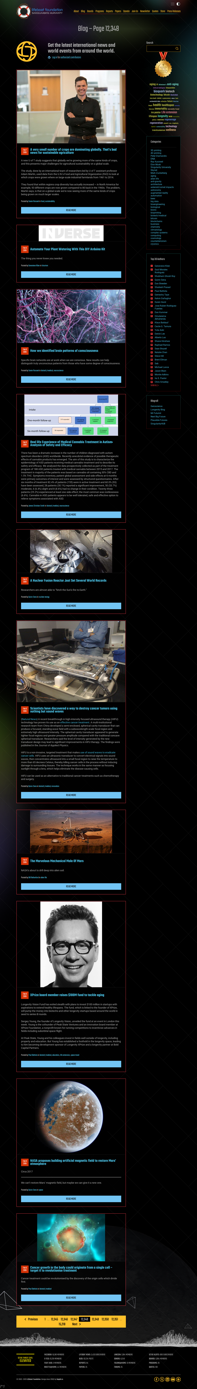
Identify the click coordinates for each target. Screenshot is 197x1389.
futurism (45, 265)
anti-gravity (156, 181)
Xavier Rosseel (33, 201)
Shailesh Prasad (162, 287)
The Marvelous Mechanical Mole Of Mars (57, 861)
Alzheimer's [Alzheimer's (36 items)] (162, 85)
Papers (118, 11)
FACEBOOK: (49, 1355)
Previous (33, 1319)
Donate (126, 11)
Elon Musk (156, 164)
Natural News (29, 719)
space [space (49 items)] (153, 126)
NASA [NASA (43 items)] (170, 117)
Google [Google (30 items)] (150, 106)
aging (153, 176)
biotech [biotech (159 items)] (170, 91)
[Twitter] (162, 1379)
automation (156, 195)
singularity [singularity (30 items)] (175, 123)
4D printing (156, 153)
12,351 (114, 1319)
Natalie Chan (161, 352)
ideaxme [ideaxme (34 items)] (151, 109)
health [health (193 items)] (157, 105)
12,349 (95, 1319)
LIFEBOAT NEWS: (86, 1355)
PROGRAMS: (153, 1363)
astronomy (156, 190)
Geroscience (156, 406)
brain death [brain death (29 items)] (153, 98)
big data (155, 201)
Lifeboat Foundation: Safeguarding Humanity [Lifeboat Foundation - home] (39, 11)
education (55, 1055)
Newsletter (145, 11)
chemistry (155, 227)
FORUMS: (118, 1367)
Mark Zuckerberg (159, 173)
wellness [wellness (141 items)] (171, 130)
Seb (156, 363)
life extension (65, 1055)
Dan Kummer (161, 312)
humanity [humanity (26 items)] (177, 106)
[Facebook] (156, 1379)
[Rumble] (178, 1379)
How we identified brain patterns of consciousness (64, 351)
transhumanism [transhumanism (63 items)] (158, 130)
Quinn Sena (32, 597)
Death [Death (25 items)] (176, 98)
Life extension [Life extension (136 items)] (169, 112)
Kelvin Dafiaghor (163, 298)
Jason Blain (160, 371)
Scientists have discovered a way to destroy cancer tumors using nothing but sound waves (73, 710)
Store (162, 11)
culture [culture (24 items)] (173, 98)
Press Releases (174, 11)
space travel (75, 1055)
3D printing (156, 150)
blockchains (156, 221)
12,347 (74, 1319)
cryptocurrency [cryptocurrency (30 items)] (166, 98)
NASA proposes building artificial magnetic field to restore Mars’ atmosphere (73, 1162)
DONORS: (118, 1359)
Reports (109, 11)
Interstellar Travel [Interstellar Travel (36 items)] (173, 109)
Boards (90, 11)
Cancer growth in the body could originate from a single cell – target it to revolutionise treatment (71, 1269)
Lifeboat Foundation (33, 1379)
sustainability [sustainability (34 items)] (160, 127)
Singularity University (161, 167)
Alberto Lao (160, 337)
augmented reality (159, 193)
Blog (83, 11)
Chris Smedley (162, 382)
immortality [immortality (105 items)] (161, 108)
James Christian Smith (36, 506)
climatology (156, 229)
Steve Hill (159, 356)
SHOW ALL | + (155, 385)
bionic (154, 210)
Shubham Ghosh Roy (165, 276)
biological (155, 207)
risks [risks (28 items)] (170, 123)
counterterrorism (158, 241)
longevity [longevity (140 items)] (163, 116)
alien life (44, 877)
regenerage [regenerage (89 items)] (170, 119)
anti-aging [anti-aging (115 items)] (173, 84)
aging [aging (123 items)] (153, 84)
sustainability (50, 201)
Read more (71, 210)
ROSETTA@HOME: (51, 1367)
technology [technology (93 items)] (171, 126)
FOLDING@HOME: (121, 1363)
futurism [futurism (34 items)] (175, 102)
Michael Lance (162, 367)
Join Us (135, 11)
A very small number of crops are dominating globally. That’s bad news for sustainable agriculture (73, 151)
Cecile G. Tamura (163, 326)
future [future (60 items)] (170, 101)
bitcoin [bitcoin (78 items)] (167, 94)
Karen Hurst (160, 302)
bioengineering (158, 204)
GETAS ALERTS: (154, 1355)
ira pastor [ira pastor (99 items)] (156, 112)
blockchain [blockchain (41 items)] (174, 95)
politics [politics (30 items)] (154, 120)
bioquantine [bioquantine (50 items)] (170, 88)
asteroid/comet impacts (162, 187)
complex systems (159, 232)
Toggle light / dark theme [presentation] (178, 4)
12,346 (64, 1319)
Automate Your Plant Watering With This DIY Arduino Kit (67, 249)
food (42, 201)
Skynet (154, 170)
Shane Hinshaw (162, 341)
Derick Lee (160, 333)
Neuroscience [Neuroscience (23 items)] (176, 117)
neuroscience (58, 370)
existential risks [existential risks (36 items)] (155, 102)
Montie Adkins (162, 374)
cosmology (156, 238)
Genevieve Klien (34, 265)
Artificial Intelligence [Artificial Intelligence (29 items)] (159, 88)
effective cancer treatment (74, 722)
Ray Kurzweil (157, 161)
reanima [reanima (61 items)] (160, 119)
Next (74, 1324)
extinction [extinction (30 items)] (164, 101)
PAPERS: (83, 1367)
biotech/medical (47, 370)
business (155, 224)
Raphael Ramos (162, 345)
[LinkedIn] (167, 1379)
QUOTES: (152, 1367)
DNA (153, 158)
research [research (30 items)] (165, 123)
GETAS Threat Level (26, 1360)
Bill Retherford (33, 877)
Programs (99, 11)
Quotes (155, 11)
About (76, 11)
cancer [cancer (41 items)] (159, 98)
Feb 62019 (25, 249)
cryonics (155, 244)
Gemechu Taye (162, 294)
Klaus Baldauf (161, 322)
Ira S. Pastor (160, 378)
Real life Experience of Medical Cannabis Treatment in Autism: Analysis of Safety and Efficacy (71, 443)
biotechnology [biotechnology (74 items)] (156, 94)
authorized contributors (70, 57)
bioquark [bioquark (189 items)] (159, 91)
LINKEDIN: (118, 1355)
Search (177, 48)
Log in (54, 57)
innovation (55, 786)
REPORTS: (83, 1363)
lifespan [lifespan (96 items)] (153, 116)
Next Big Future (158, 416)
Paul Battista (32, 1055)
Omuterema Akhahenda (160, 317)
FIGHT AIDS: (49, 1363)
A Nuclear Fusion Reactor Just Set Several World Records (68, 580)
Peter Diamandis (159, 156)
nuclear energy (44, 597)
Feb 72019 (25, 151)
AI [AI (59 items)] (157, 84)
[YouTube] (173, 1379)
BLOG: (82, 1359)
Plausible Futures (159, 420)
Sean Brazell (161, 348)
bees (153, 198)
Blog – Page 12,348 (98, 29)
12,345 (54, 1319)
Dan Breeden (161, 283)
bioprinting (156, 212)
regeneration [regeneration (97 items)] (156, 123)
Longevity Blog (158, 409)
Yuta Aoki (159, 330)
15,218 (62, 1324)
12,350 (105, 1319)
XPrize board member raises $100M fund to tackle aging (67, 995)
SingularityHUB (158, 423)
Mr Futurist (156, 413)
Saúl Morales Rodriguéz (161, 271)
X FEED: (48, 1359)
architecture (156, 184)
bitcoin (154, 218)
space (41, 1190)
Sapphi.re (60, 1379)
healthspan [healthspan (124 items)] (168, 105)
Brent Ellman (161, 359)
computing (156, 235)
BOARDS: (152, 1359)
